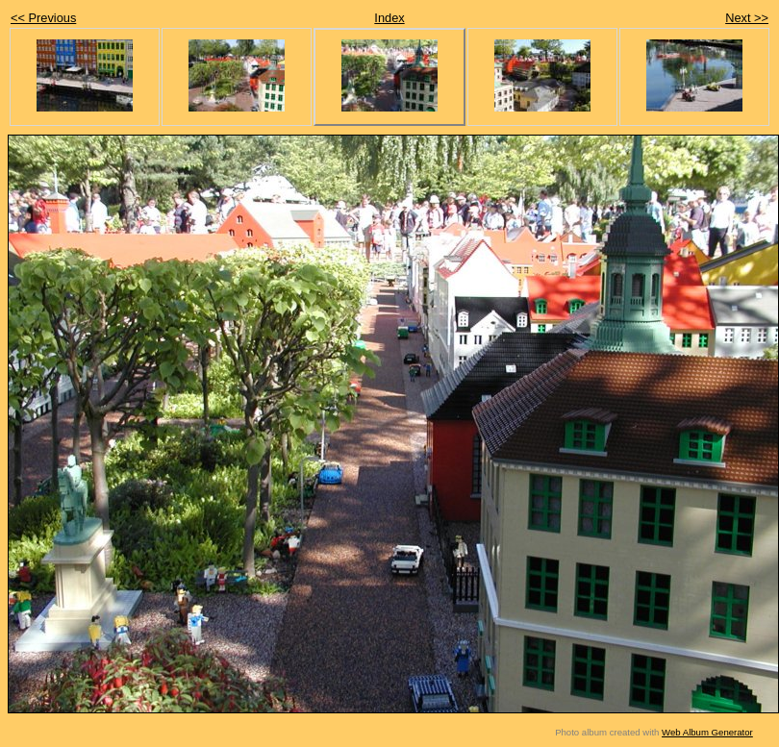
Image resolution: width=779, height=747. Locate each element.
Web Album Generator (707, 732)
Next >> (746, 18)
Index (389, 18)
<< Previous (43, 18)
